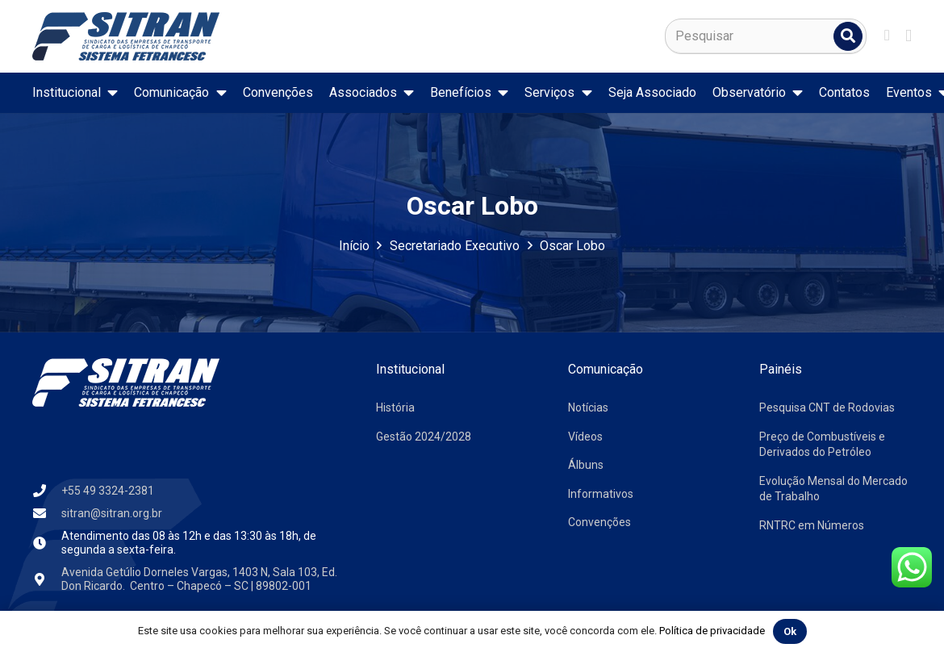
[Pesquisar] (766, 36)
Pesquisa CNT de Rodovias (827, 407)
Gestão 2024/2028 (423, 436)
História (395, 407)
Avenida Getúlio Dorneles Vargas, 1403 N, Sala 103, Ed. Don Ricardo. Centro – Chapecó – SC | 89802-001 (199, 579)
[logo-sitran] (125, 36)
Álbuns (586, 464)
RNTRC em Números (811, 525)
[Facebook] (887, 35)
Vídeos (585, 436)
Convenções (599, 522)
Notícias (588, 407)
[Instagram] (908, 35)
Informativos (600, 493)
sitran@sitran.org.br (111, 513)
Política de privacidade (712, 631)
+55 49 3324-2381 (107, 490)
